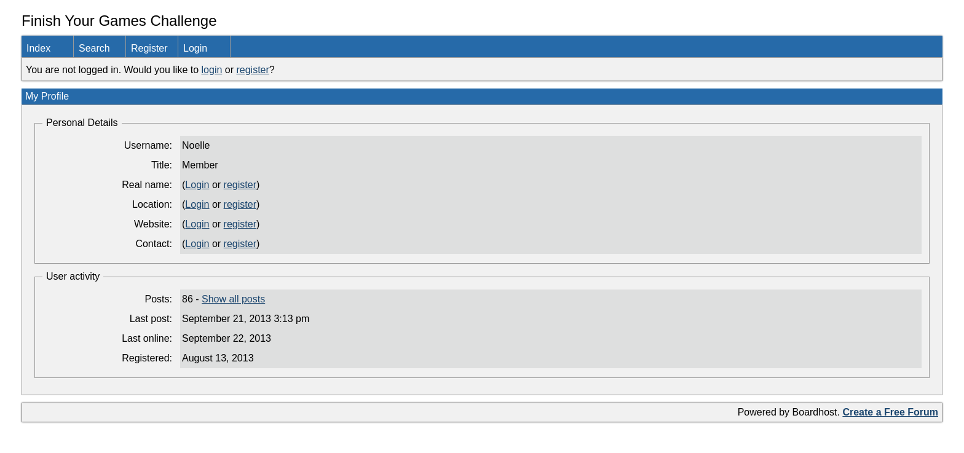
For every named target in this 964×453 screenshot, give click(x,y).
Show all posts (233, 299)
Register (149, 48)
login (212, 70)
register (252, 70)
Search (94, 48)
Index (38, 48)
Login (195, 48)
